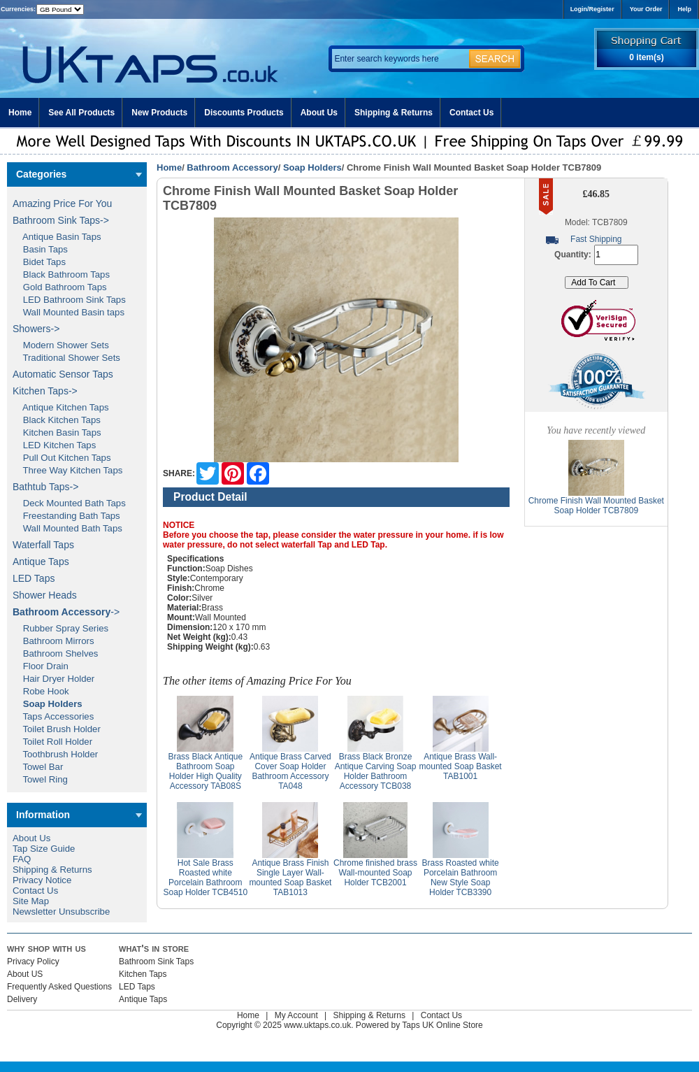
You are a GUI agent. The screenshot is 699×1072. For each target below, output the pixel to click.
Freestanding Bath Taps (66, 515)
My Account (296, 1015)
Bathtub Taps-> (45, 486)
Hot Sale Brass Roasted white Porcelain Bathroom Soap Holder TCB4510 (206, 877)
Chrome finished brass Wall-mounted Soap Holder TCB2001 (375, 872)
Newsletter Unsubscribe (61, 911)
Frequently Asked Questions (59, 987)
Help (684, 9)
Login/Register (592, 9)
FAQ (22, 859)
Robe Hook (41, 691)
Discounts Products (243, 112)
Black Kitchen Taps (57, 420)
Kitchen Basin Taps (57, 432)
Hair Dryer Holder (53, 678)
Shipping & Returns (393, 112)
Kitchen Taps (143, 974)
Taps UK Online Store (442, 1025)
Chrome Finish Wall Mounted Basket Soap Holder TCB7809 (596, 505)
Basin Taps (40, 249)
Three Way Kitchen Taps (67, 470)
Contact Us (471, 112)
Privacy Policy (33, 961)
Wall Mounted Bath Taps (67, 528)
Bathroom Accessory (232, 167)
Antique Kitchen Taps (61, 407)
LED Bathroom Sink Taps (69, 299)
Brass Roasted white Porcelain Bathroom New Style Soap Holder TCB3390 (460, 877)
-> (66, 611)
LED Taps (34, 578)
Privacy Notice (42, 880)
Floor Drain (41, 666)
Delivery (22, 999)
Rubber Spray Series (60, 628)
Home (19, 112)
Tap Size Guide (44, 848)
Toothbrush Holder (55, 754)
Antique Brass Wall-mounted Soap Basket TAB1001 (460, 766)
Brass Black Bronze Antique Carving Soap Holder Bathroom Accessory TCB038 (376, 771)
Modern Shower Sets (61, 345)
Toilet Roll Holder (52, 741)
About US (25, 974)
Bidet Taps (39, 262)
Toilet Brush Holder (57, 729)
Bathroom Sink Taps (156, 961)
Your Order (646, 9)
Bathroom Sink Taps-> (61, 220)
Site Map (31, 901)
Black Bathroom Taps (61, 274)
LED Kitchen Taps (54, 445)
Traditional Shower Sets (66, 357)
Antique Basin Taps (57, 236)
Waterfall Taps (43, 544)
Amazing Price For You (62, 203)
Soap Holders (312, 167)
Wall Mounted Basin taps (68, 312)
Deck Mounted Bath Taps (69, 503)
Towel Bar (38, 767)
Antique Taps (41, 561)
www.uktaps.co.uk (317, 1025)
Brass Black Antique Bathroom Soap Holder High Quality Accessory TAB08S (205, 771)
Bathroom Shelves (55, 653)
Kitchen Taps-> (45, 390)
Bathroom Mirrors (53, 641)
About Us (319, 112)
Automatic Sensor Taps (63, 374)
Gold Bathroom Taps (60, 287)
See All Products (81, 112)
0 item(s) (646, 57)
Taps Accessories (53, 716)
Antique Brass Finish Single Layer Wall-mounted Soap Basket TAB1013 (290, 877)
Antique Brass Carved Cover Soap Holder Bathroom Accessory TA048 (290, 771)
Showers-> (36, 328)
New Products (159, 112)
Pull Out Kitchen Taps (62, 457)
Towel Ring (40, 779)
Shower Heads (45, 595)
